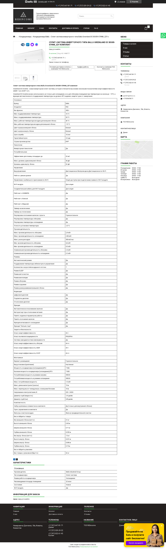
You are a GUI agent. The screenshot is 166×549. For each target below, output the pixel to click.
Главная (19, 28)
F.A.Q (96, 28)
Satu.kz (93, 544)
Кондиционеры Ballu (41, 37)
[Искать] (112, 16)
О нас (41, 28)
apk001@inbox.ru (129, 96)
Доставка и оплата (70, 28)
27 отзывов (121, 2)
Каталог (31, 28)
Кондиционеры (25, 37)
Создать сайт (42, 2)
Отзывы (126, 52)
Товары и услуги (129, 44)
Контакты (53, 28)
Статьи (86, 28)
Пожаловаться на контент (89, 547)
